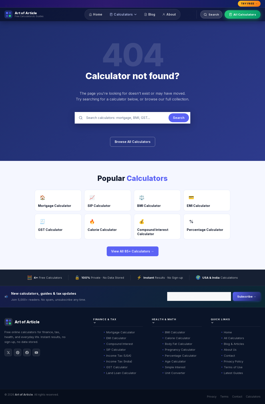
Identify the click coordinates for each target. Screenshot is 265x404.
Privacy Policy (233, 361)
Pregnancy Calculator (180, 349)
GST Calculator (117, 367)
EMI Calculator (116, 338)
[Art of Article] (23, 14)
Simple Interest (175, 367)
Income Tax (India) (119, 361)
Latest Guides (233, 373)
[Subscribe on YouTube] (36, 352)
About (169, 14)
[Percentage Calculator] (206, 226)
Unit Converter (175, 373)
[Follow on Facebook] (27, 352)
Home (95, 14)
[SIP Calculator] (107, 200)
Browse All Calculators (133, 142)
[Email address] (199, 296)
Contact (229, 355)
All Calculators (242, 14)
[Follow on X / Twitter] (8, 352)
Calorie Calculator (177, 338)
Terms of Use (233, 367)
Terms (224, 396)
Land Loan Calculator (121, 373)
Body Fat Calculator (178, 344)
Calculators (123, 14)
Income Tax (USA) (118, 355)
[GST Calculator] (58, 226)
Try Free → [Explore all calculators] (249, 3)
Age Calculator (175, 361)
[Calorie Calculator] (107, 226)
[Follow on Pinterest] (17, 352)
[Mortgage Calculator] (58, 200)
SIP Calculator (116, 349)
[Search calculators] (211, 14)
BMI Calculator (175, 332)
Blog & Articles (234, 344)
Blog (149, 14)
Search (179, 118)
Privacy (212, 396)
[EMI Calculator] (206, 200)
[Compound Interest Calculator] (157, 226)
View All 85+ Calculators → (132, 251)
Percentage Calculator (181, 355)
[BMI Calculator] (157, 200)
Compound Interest (119, 344)
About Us (230, 349)
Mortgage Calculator (120, 332)
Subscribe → (246, 296)
